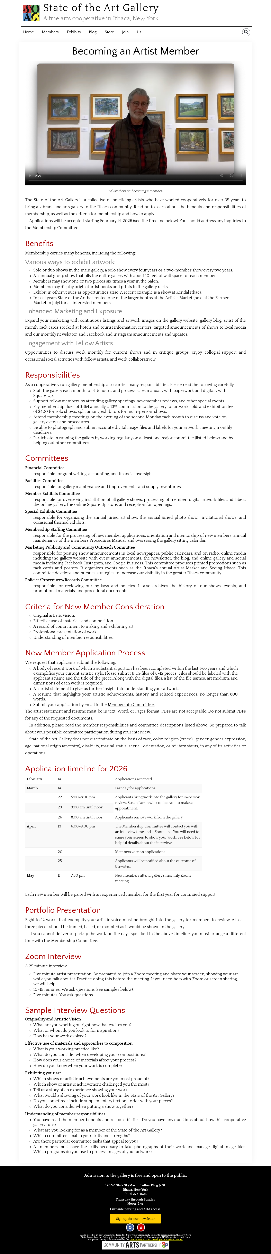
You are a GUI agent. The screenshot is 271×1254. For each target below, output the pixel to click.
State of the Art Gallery (101, 8)
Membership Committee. (131, 704)
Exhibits (74, 32)
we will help (44, 984)
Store (109, 32)
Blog (93, 32)
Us (139, 32)
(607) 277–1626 (136, 1194)
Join (125, 32)
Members (50, 32)
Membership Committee (55, 228)
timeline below (163, 221)
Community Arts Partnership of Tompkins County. (156, 1239)
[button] (246, 32)
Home (28, 32)
